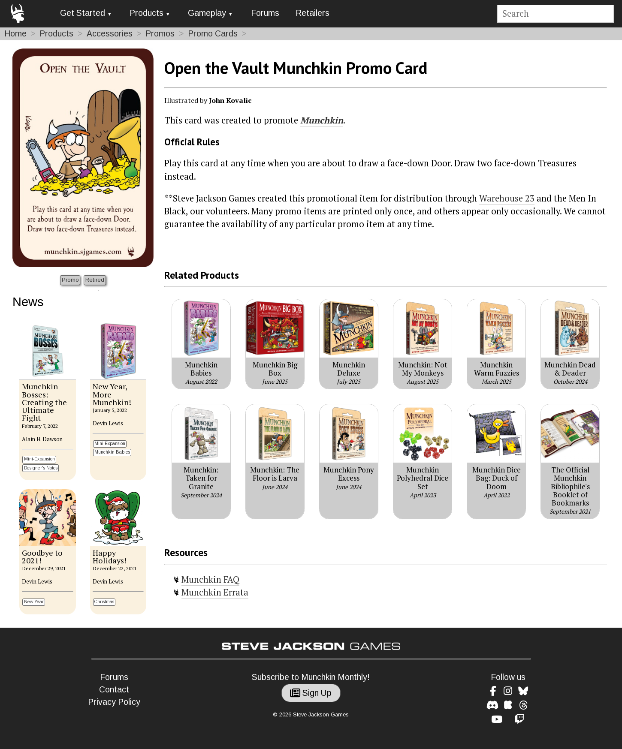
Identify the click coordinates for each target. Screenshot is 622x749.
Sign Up (311, 693)
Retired (94, 280)
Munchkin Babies (112, 452)
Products (146, 13)
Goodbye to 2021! (42, 556)
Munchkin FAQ (210, 579)
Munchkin (321, 120)
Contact (114, 689)
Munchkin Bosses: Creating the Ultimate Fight (44, 402)
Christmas (104, 601)
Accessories (110, 33)
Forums (265, 13)
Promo (70, 280)
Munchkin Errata (214, 592)
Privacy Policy (114, 702)
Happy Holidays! (110, 556)
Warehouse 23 (506, 198)
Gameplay (207, 13)
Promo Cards (213, 33)
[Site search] (555, 14)
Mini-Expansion (39, 459)
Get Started (82, 13)
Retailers (312, 13)
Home (15, 33)
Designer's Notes (40, 468)
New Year (34, 601)
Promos (160, 33)
